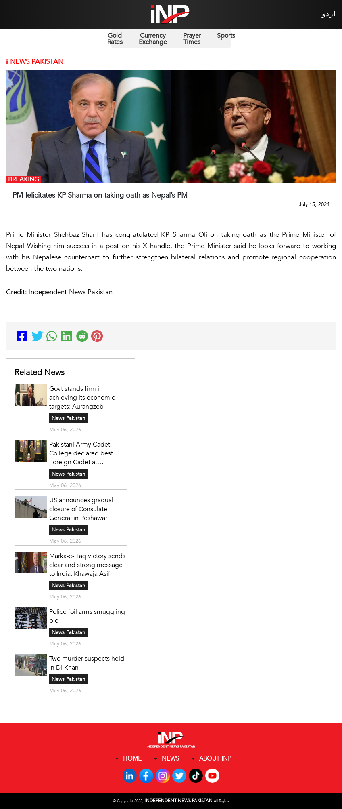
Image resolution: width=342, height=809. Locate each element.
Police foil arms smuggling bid (87, 616)
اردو (329, 14)
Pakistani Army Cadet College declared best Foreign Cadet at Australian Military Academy (81, 453)
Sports (226, 35)
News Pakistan (68, 418)
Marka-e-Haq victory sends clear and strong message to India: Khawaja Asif (87, 565)
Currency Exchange (153, 38)
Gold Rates (115, 38)
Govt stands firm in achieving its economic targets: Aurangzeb (82, 397)
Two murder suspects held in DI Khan (86, 663)
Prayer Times (192, 38)
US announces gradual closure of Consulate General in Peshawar (81, 509)
